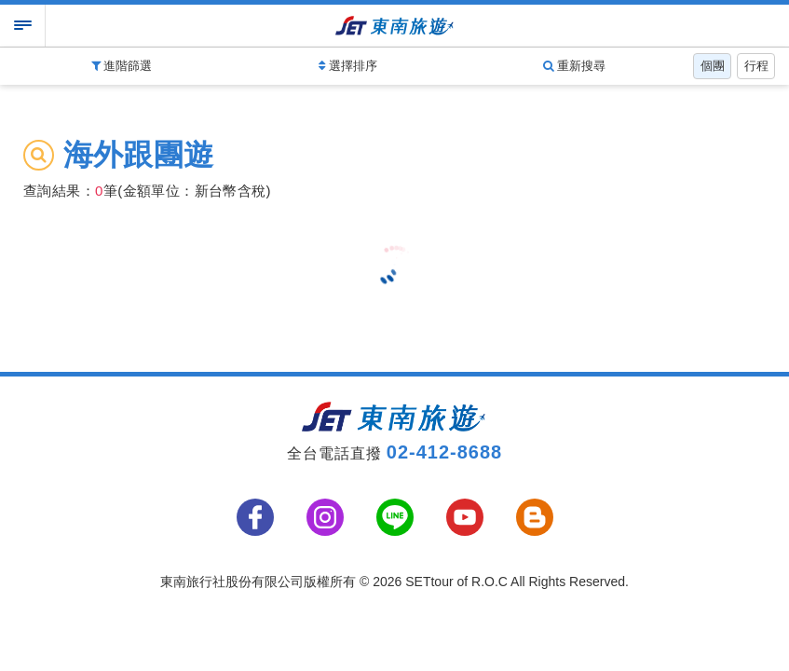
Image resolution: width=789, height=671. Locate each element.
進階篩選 (122, 66)
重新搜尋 (574, 66)
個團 (713, 66)
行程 (756, 66)
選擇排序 (348, 66)
